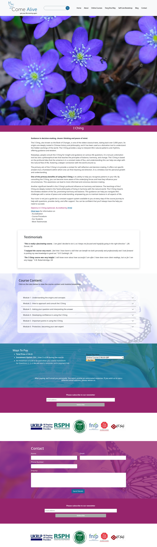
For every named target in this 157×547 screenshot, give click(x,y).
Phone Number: (37, 463)
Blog (136, 9)
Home (79, 9)
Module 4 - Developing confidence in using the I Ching (45, 316)
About (86, 9)
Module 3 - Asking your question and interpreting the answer (48, 310)
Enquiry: (34, 472)
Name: (33, 455)
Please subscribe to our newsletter (80, 396)
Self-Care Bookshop (125, 9)
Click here (35, 212)
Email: (82, 455)
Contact (144, 9)
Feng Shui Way (110, 9)
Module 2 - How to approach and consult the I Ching (44, 305)
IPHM (69, 209)
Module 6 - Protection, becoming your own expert (43, 328)
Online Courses (96, 9)
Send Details (78, 492)
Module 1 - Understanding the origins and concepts (44, 299)
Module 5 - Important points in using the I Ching (43, 322)
